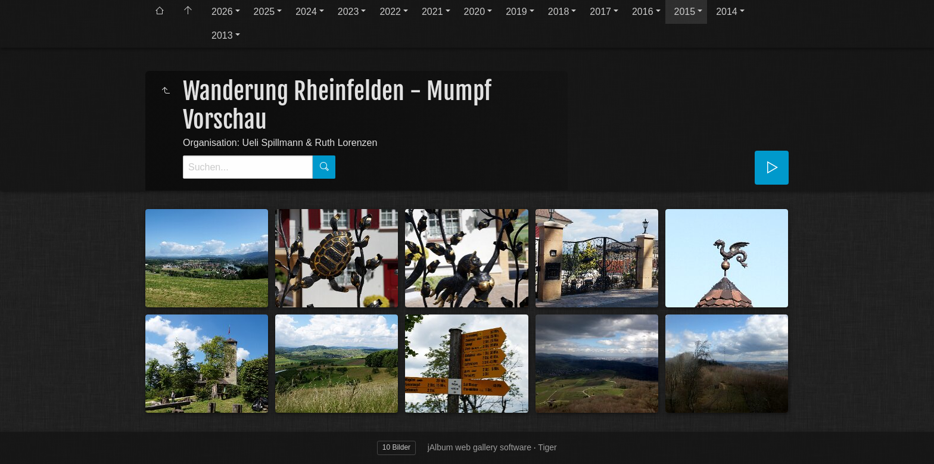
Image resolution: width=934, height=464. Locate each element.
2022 (390, 12)
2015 (685, 12)
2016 (642, 12)
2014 (726, 12)
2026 (222, 12)
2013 (222, 35)
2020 (474, 12)
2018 (558, 12)
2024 (306, 12)
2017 (600, 12)
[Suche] (248, 167)
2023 (348, 12)
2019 (516, 12)
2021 (432, 12)
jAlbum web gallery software (479, 447)
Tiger (547, 447)
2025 (264, 12)
